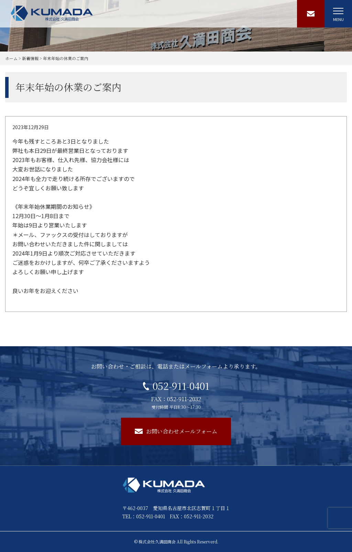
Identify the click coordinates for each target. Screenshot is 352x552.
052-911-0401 (176, 386)
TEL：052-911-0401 (143, 516)
